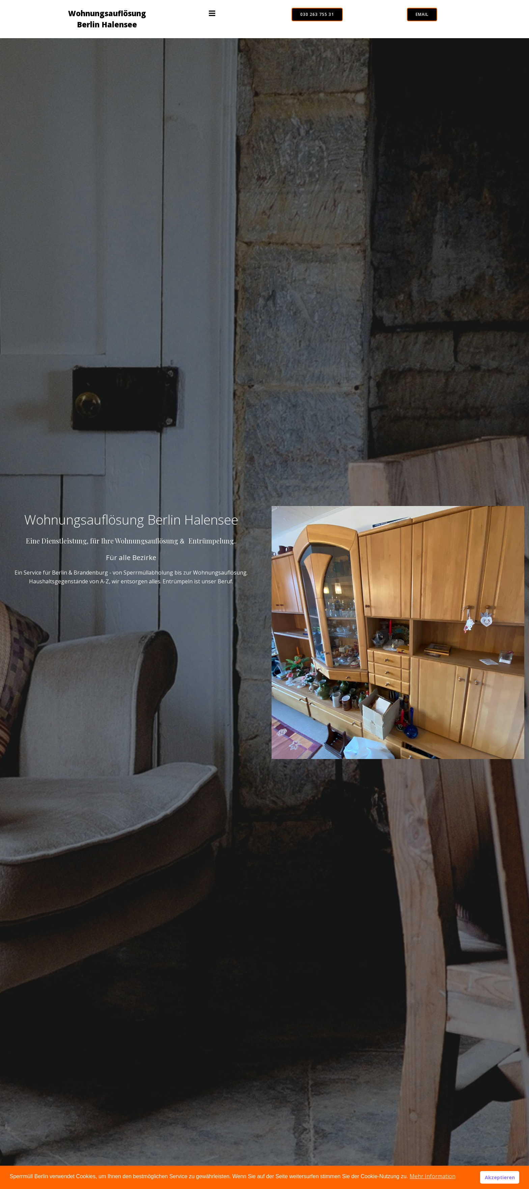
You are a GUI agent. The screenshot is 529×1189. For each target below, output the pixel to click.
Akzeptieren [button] (500, 1177)
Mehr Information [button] (432, 1176)
